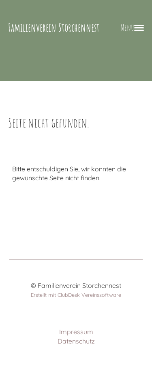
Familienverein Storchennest (53, 27)
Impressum (76, 332)
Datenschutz (76, 341)
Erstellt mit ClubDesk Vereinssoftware (76, 295)
